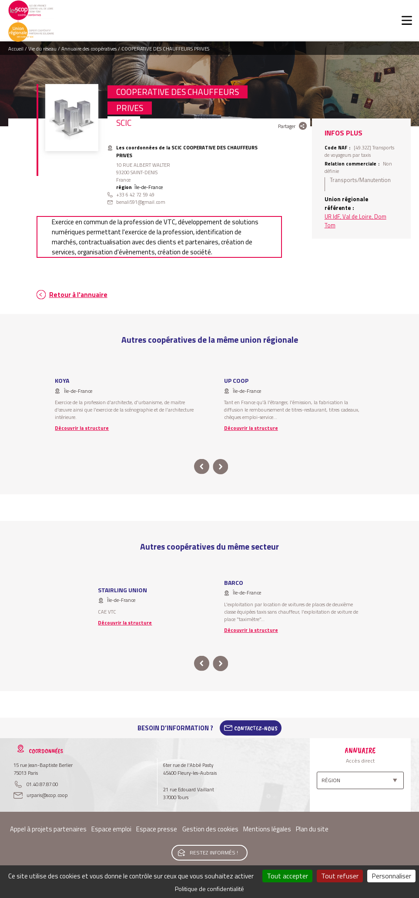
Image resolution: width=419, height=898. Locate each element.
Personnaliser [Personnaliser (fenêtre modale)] (391, 876)
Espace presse (156, 829)
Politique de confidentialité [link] (209, 888)
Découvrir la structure (82, 428)
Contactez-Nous (256, 728)
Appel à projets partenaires (48, 829)
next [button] (221, 467)
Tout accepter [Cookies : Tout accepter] (287, 876)
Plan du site (312, 829)
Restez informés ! (214, 852)
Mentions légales (267, 829)
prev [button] (202, 467)
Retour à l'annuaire (78, 295)
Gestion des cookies (210, 829)
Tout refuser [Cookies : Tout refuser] (340, 876)
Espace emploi (111, 829)
